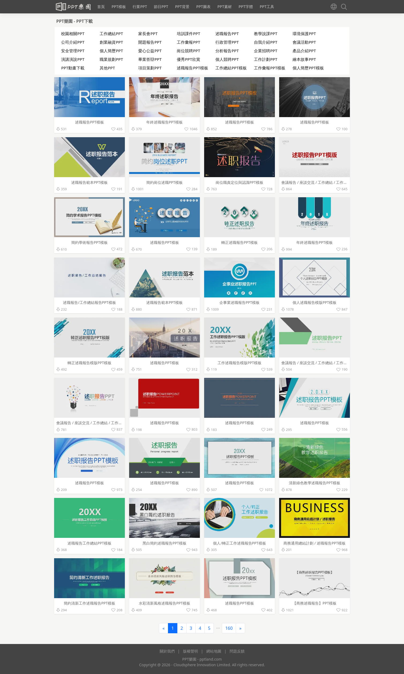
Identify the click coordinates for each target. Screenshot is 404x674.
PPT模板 (118, 6)
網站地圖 (213, 651)
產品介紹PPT (304, 50)
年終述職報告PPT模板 (164, 122)
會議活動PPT (304, 42)
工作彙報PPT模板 (269, 67)
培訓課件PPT (188, 33)
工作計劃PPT (265, 59)
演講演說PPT (72, 59)
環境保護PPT (304, 33)
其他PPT (107, 67)
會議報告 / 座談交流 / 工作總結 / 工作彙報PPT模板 (323, 182)
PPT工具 (267, 6)
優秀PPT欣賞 (188, 59)
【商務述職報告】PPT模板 (314, 603)
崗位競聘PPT (188, 50)
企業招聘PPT (265, 50)
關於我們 (167, 651)
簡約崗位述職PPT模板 (164, 182)
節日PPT (161, 6)
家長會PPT (148, 33)
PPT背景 (182, 6)
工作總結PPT (111, 33)
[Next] (240, 628)
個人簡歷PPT (111, 50)
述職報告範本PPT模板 (89, 182)
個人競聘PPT (227, 59)
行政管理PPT (227, 42)
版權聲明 (190, 651)
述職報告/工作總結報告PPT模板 (89, 302)
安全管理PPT (72, 50)
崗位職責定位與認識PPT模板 (239, 182)
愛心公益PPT (150, 50)
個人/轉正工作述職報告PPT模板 (239, 543)
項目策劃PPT (150, 67)
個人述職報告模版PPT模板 (314, 302)
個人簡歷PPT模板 (308, 67)
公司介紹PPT (72, 42)
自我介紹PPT (265, 42)
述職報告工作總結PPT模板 (89, 543)
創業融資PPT (111, 42)
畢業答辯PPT (150, 59)
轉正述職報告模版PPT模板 (89, 362)
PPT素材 (224, 6)
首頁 (101, 6)
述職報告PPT (227, 33)
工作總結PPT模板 (231, 67)
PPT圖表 (203, 6)
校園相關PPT (72, 33)
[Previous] (163, 628)
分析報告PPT (227, 50)
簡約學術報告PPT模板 (89, 242)
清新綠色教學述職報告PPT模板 (314, 482)
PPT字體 (245, 6)
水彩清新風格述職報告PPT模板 (164, 603)
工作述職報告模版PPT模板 (239, 362)
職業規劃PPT (111, 59)
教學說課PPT (265, 33)
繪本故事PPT (304, 59)
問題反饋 (237, 651)
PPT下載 (84, 21)
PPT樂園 (65, 21)
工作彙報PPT (188, 42)
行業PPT (140, 6)
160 (229, 628)
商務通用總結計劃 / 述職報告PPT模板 (314, 543)
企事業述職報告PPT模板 (239, 302)
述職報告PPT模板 (192, 67)
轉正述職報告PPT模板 (239, 242)
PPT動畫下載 (72, 67)
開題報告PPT (150, 42)
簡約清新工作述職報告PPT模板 (89, 603)
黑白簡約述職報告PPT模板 (164, 543)
